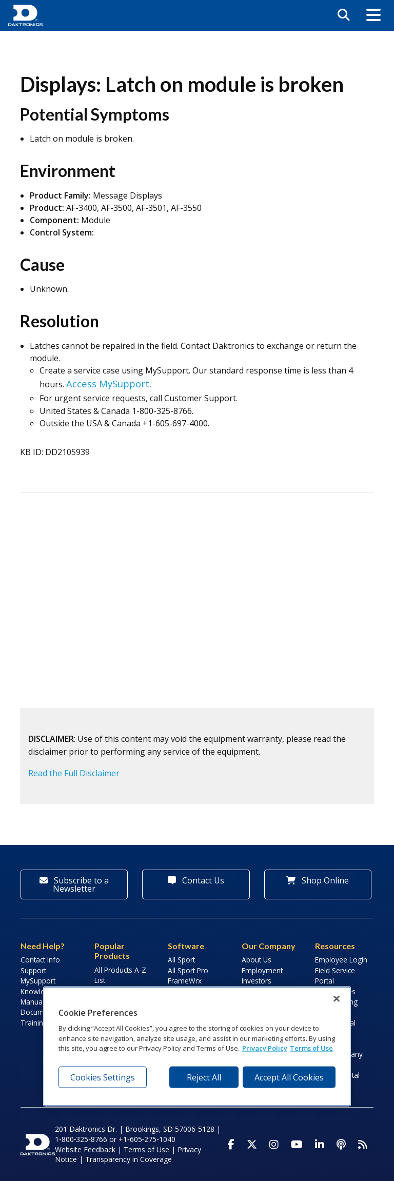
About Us (256, 960)
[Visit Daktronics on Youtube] (297, 1144)
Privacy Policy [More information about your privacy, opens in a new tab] (264, 1048)
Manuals (34, 1002)
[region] (197, 1047)
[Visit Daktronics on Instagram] (274, 1144)
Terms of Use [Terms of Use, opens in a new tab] (311, 1048)
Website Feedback (85, 1149)
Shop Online (317, 880)
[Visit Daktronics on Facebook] (231, 1144)
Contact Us (196, 880)
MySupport (38, 981)
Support (33, 970)
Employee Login (341, 960)
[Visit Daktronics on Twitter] (252, 1144)
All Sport (181, 960)
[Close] (336, 999)
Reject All (204, 1076)
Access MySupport (107, 383)
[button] (373, 15)
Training (34, 1023)
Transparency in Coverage (128, 1159)
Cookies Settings (102, 1076)
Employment (262, 970)
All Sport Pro (188, 970)
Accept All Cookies (289, 1076)
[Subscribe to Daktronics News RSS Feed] (362, 1144)
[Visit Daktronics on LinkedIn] (319, 1144)
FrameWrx (185, 981)
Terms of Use (146, 1149)
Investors (256, 981)
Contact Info (40, 960)
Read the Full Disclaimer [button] (74, 773)
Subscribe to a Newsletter (74, 884)
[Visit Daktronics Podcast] (341, 1144)
